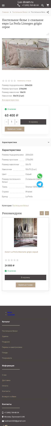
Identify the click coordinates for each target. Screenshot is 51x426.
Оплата (5, 386)
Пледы (5, 353)
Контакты (6, 391)
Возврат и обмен (9, 397)
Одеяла (5, 336)
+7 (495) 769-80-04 (28, 5)
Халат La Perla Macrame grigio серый (21, 252)
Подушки (6, 342)
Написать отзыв (24, 81)
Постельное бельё (19, 12)
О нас (4, 375)
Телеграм (11, 314)
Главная (5, 12)
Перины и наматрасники (12, 347)
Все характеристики (10, 100)
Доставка (6, 380)
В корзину (33, 122)
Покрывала (7, 358)
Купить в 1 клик (14, 129)
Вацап (9, 312)
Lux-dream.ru (25, 2)
